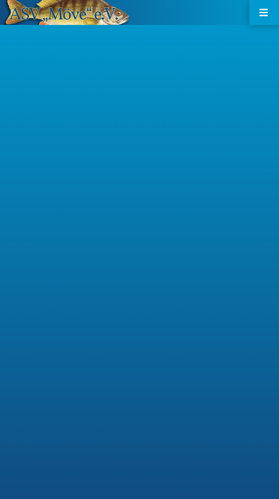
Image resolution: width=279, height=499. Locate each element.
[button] (264, 12)
